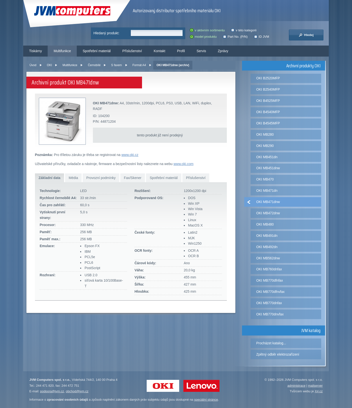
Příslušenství (132, 51)
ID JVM (261, 36)
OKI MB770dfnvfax (270, 292)
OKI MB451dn (266, 157)
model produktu (203, 36)
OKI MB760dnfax (269, 269)
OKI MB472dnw (268, 213)
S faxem (116, 65)
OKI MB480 (265, 224)
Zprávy (223, 51)
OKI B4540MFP (268, 112)
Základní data (49, 178)
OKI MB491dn (266, 236)
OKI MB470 (265, 179)
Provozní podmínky (101, 178)
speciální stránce (206, 399)
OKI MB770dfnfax (269, 280)
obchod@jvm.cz (77, 391)
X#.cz (319, 391)
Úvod (33, 65)
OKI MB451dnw (268, 168)
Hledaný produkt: (106, 33)
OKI (49, 65)
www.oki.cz (129, 155)
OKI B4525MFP (268, 101)
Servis (201, 51)
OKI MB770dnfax (269, 303)
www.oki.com (184, 164)
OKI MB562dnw (268, 258)
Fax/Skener (133, 178)
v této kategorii (243, 30)
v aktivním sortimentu (207, 30)
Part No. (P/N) (235, 36)
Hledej (306, 35)
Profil (181, 51)
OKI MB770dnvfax (270, 314)
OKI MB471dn (266, 190)
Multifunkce (62, 51)
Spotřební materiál (96, 51)
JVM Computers (72, 11)
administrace (296, 385)
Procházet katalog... (271, 343)
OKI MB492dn (266, 247)
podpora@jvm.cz (52, 391)
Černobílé (94, 65)
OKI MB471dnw (268, 202)
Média (73, 178)
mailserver (315, 385)
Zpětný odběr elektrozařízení (277, 354)
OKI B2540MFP (268, 89)
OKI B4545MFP (268, 123)
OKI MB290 (265, 146)
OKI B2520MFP (268, 78)
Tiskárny (35, 51)
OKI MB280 (265, 134)
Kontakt (159, 51)
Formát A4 (139, 65)
